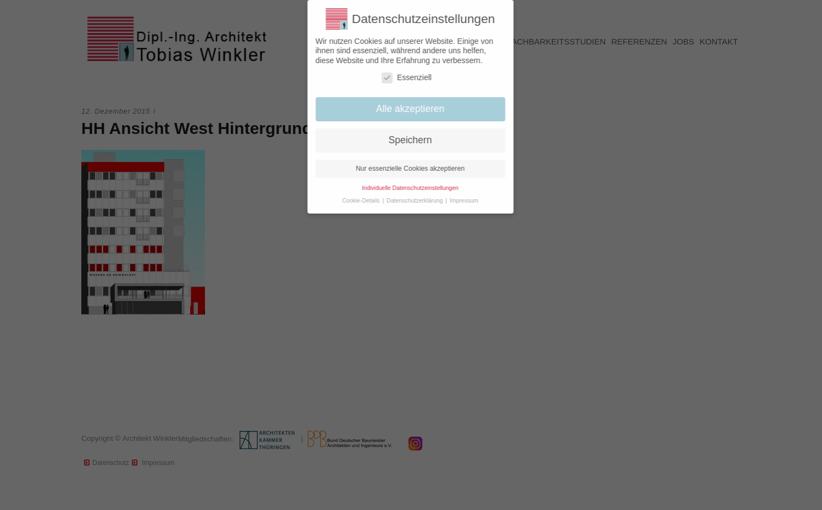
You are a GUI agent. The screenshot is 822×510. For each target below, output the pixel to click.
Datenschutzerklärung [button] (410, 200)
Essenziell (401, 77)
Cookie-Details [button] (356, 200)
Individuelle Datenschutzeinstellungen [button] (405, 187)
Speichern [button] (405, 139)
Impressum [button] (459, 200)
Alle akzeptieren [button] (405, 108)
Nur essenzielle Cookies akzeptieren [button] (405, 168)
